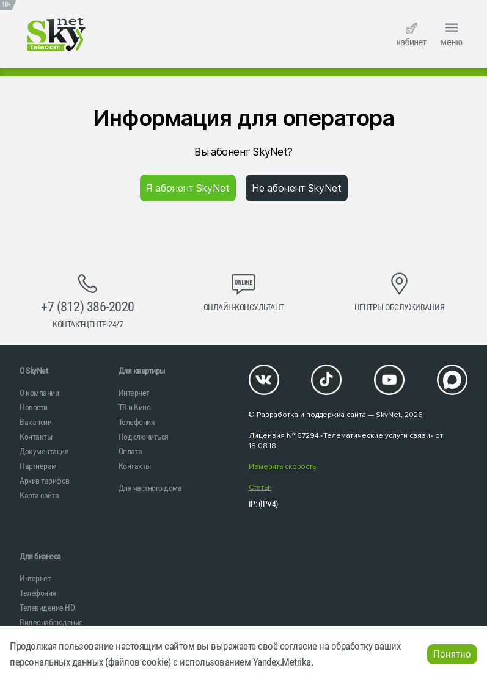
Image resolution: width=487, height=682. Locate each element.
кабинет (411, 35)
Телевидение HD (47, 607)
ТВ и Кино (135, 407)
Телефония (137, 422)
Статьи (260, 487)
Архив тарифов (45, 480)
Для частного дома (150, 488)
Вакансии (35, 422)
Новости (34, 407)
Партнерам (38, 466)
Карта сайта (39, 495)
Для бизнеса (40, 556)
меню (452, 33)
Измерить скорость (282, 466)
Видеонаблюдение (51, 622)
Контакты (36, 436)
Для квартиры (142, 370)
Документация (44, 451)
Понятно (452, 654)
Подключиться (144, 436)
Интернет (134, 392)
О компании (39, 392)
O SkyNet (34, 370)
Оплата (130, 451)
